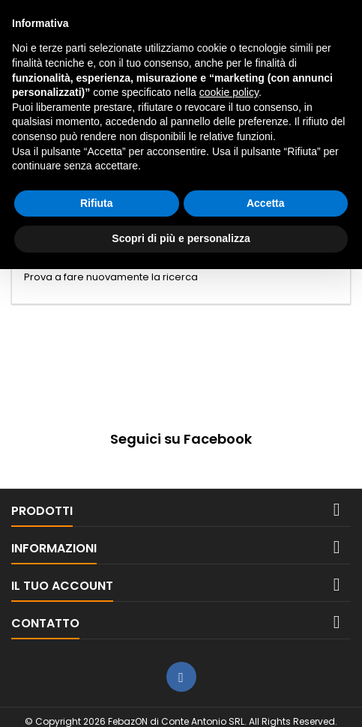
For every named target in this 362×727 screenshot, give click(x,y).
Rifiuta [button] (96, 203)
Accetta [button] (266, 203)
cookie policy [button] (229, 92)
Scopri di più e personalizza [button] (181, 238)
